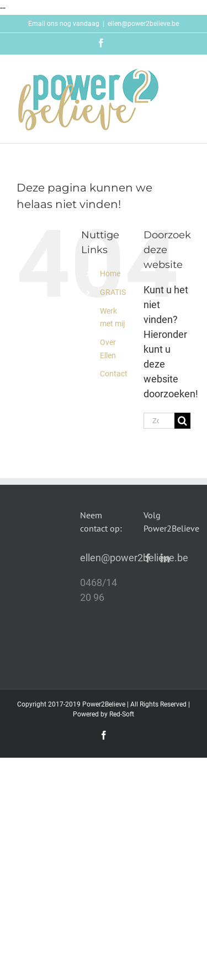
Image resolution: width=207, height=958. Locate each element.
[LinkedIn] (165, 558)
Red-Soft (121, 714)
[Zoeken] (182, 421)
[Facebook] (148, 558)
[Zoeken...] (159, 421)
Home (110, 273)
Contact (114, 373)
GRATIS (113, 292)
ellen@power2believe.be (143, 24)
